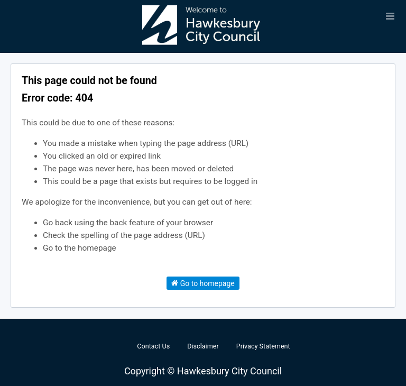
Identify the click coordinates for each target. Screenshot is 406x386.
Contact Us (153, 346)
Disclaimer (202, 346)
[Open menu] (390, 16)
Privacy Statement (263, 346)
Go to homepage (203, 283)
